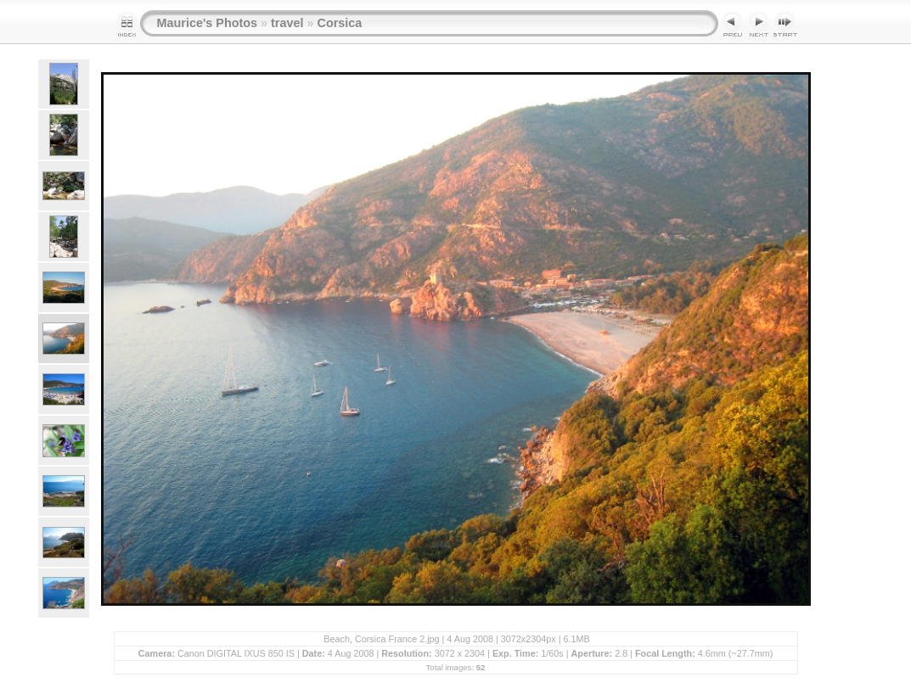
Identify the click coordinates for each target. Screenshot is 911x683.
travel (287, 23)
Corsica (339, 23)
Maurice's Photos (207, 23)
